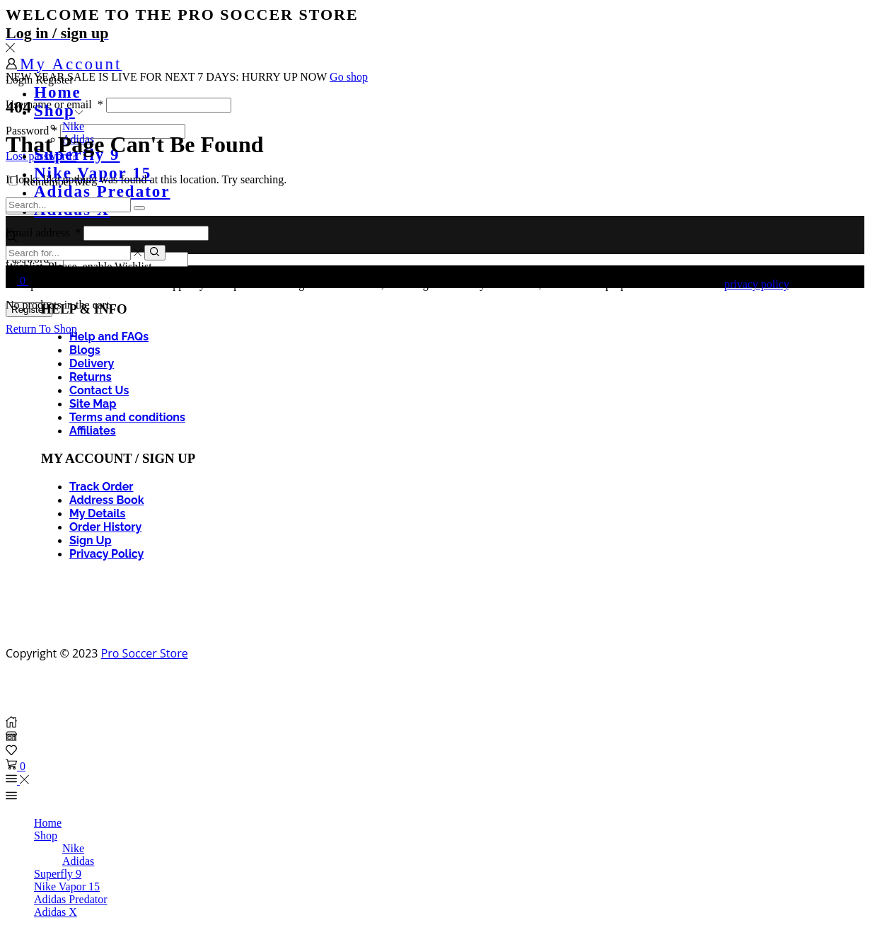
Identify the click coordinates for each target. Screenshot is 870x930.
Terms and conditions (127, 417)
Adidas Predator (102, 191)
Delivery (91, 363)
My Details (97, 513)
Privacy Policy (106, 554)
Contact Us (99, 390)
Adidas (78, 861)
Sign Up (90, 540)
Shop (58, 111)
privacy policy (756, 284)
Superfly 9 (57, 874)
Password (31, 131)
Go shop (349, 77)
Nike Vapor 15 (67, 886)
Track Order (101, 486)
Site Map (92, 404)
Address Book (106, 500)
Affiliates (92, 430)
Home (57, 92)
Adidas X (55, 912)
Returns (90, 377)
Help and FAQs (109, 336)
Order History (105, 527)
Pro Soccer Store (144, 653)
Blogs (84, 350)
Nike (73, 126)
